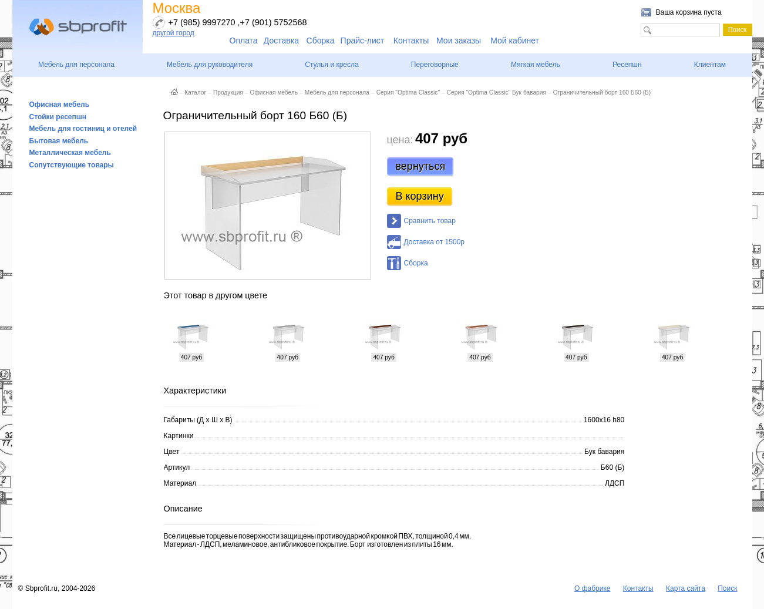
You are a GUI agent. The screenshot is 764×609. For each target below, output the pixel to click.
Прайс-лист (363, 40)
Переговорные (435, 64)
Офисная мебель (59, 104)
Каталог (195, 92)
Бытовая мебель (59, 141)
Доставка (281, 40)
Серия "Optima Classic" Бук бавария (496, 92)
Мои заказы (458, 40)
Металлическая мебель (70, 153)
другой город (173, 33)
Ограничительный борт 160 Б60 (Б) (602, 92)
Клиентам (710, 64)
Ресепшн (627, 64)
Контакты (411, 40)
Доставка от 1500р (434, 242)
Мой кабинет (514, 40)
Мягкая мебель (535, 64)
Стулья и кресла (331, 64)
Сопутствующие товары (71, 165)
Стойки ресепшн (58, 117)
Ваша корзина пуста (689, 12)
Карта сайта (685, 588)
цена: (400, 140)
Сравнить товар (430, 221)
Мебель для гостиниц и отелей (83, 129)
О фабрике (592, 588)
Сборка (321, 40)
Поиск (727, 588)
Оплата (244, 40)
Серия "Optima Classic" (408, 92)
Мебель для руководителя (210, 64)
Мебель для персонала (76, 64)
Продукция (228, 92)
